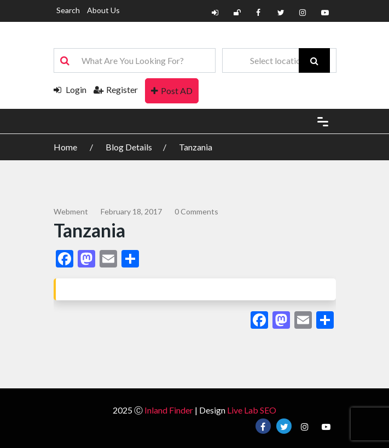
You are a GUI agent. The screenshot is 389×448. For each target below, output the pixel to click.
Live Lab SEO (251, 410)
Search (68, 10)
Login (70, 89)
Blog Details (129, 147)
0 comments (196, 211)
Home (66, 147)
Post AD (172, 90)
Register (116, 89)
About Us (103, 10)
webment (71, 211)
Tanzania (195, 147)
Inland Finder (168, 410)
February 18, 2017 (131, 211)
